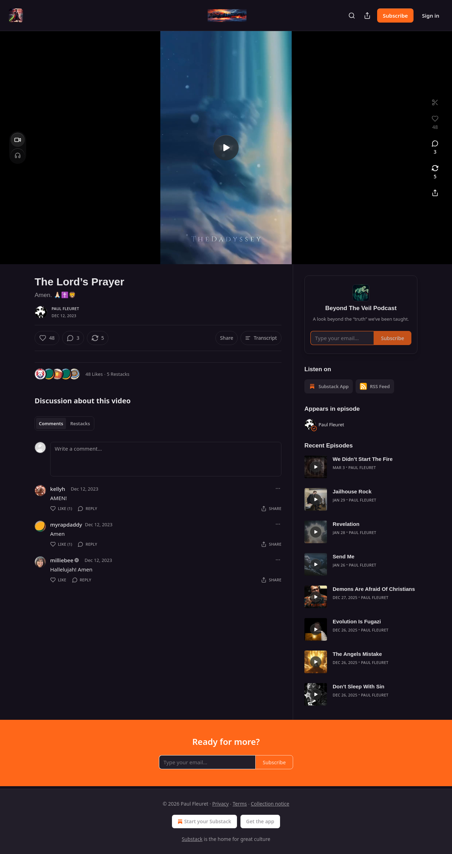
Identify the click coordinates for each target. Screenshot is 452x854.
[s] (226, 147)
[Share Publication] (367, 15)
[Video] (18, 140)
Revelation (346, 524)
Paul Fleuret (65, 308)
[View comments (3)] (435, 148)
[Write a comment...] (165, 459)
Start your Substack (203, 821)
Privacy (220, 803)
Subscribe (395, 15)
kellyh (57, 488)
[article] (361, 467)
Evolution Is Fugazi (357, 621)
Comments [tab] (51, 423)
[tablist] (64, 423)
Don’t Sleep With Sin (359, 686)
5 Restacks (118, 374)
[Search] (352, 15)
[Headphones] (18, 155)
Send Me (344, 556)
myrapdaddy (66, 524)
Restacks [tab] (80, 423)
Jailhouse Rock (352, 491)
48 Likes (94, 374)
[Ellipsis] (278, 488)
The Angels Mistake (357, 654)
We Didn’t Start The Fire (363, 459)
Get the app (260, 821)
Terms (240, 803)
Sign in (430, 15)
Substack (192, 839)
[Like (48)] (47, 338)
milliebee (61, 560)
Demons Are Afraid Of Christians (374, 589)
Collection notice (270, 803)
